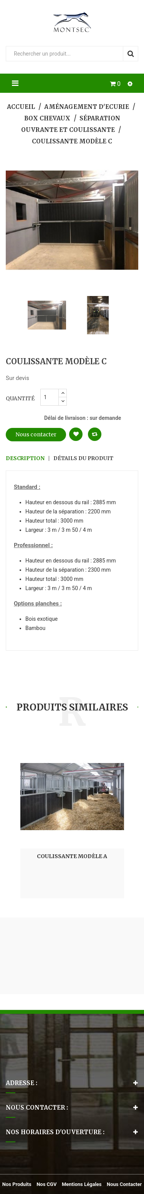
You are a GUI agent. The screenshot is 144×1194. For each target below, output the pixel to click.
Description (25, 458)
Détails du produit (83, 458)
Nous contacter (35, 434)
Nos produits (16, 1184)
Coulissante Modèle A (72, 856)
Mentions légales (82, 1184)
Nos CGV (46, 1184)
